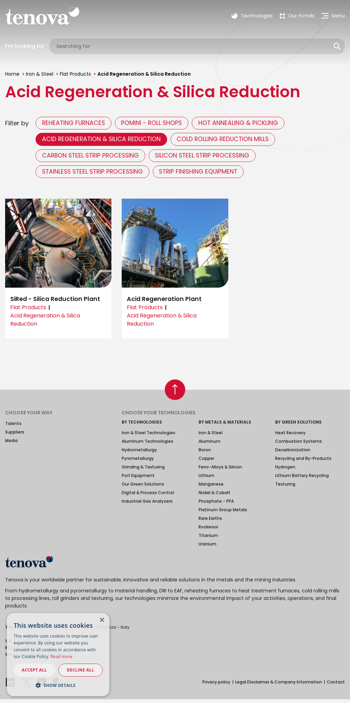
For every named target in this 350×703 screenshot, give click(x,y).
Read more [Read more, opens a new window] (61, 657)
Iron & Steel (39, 74)
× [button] (101, 620)
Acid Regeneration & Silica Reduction (103, 140)
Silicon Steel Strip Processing (210, 157)
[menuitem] (297, 15)
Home (12, 74)
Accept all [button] (34, 670)
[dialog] (58, 654)
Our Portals (297, 15)
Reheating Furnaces (75, 123)
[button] (58, 685)
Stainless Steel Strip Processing (95, 175)
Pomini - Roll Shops (156, 123)
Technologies (252, 15)
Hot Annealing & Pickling (245, 123)
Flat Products (75, 74)
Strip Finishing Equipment (206, 175)
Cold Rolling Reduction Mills (229, 140)
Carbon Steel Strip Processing (93, 157)
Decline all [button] (80, 670)
